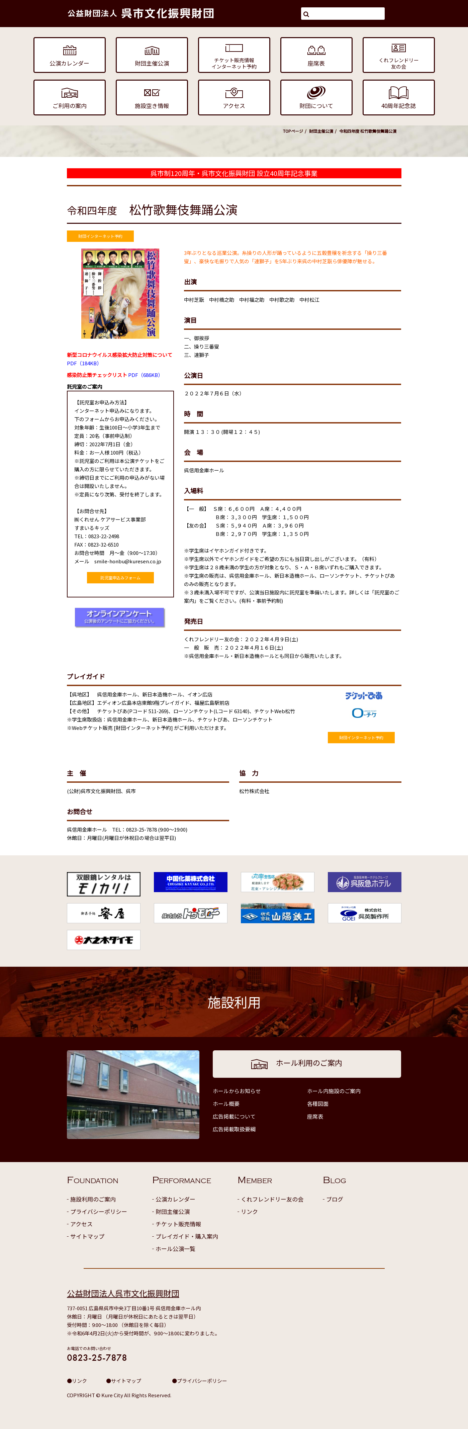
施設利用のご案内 (93, 1199)
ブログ (334, 1199)
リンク (249, 1211)
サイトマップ (87, 1236)
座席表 (315, 1116)
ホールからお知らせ (237, 1091)
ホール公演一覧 (175, 1248)
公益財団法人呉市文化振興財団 (123, 1293)
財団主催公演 (321, 131)
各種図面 (318, 1104)
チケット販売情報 (178, 1224)
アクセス (81, 1224)
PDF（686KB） (115, 374)
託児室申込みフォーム (120, 577)
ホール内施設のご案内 (334, 1091)
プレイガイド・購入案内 (187, 1236)
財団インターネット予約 (100, 236)
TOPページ (293, 131)
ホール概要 (226, 1104)
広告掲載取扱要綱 (234, 1129)
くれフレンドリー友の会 (272, 1199)
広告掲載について (234, 1116)
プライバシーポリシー (98, 1211)
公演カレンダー (175, 1199)
